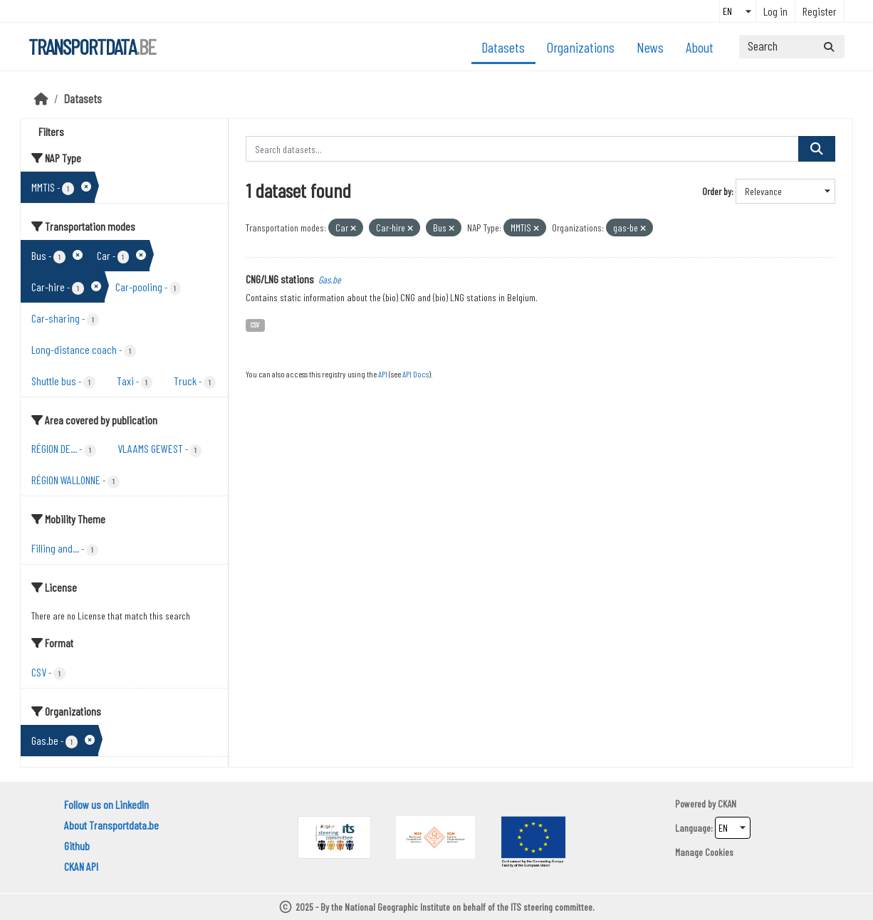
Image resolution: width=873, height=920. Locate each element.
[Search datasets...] (792, 46)
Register (820, 11)
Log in (775, 11)
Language (693, 828)
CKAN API (81, 866)
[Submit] (829, 46)
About (699, 47)
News (650, 47)
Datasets (503, 47)
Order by (716, 191)
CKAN (727, 804)
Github (77, 845)
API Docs (415, 374)
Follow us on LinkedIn (106, 804)
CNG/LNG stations (280, 279)
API (382, 374)
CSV (255, 324)
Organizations (581, 47)
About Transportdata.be (111, 825)
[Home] (41, 98)
